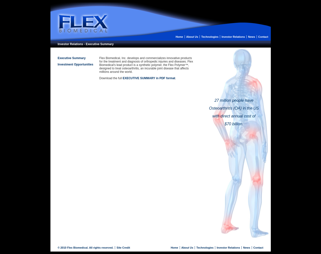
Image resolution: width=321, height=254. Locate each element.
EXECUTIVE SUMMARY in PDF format (149, 78)
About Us (192, 36)
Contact (263, 36)
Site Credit (123, 247)
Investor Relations (233, 36)
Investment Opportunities (75, 64)
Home (179, 36)
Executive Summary (72, 58)
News (251, 36)
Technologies (209, 36)
